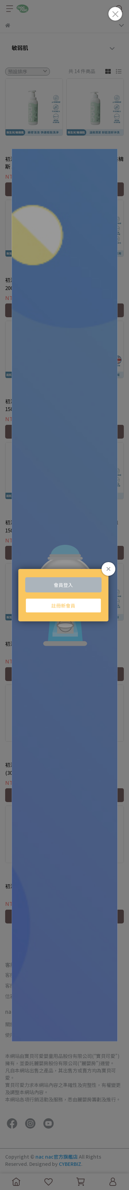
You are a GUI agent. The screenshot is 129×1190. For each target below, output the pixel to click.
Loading (65, 595)
